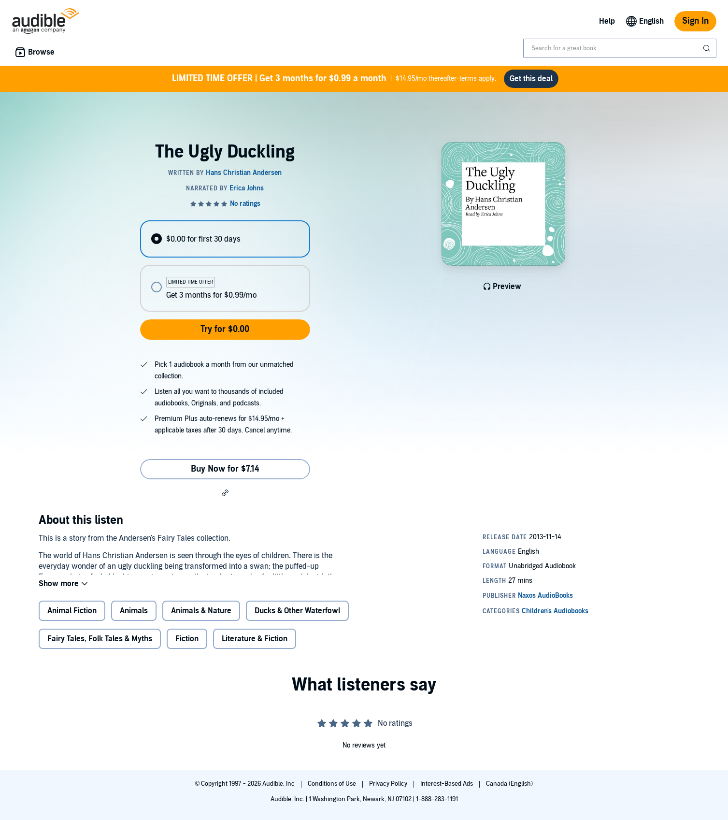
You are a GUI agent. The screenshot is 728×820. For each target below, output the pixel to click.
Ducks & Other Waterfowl (297, 618)
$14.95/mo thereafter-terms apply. (334, 78)
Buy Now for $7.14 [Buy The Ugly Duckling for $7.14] (225, 469)
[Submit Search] (707, 48)
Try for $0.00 (224, 329)
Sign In (695, 21)
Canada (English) (509, 784)
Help (607, 21)
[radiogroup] (225, 266)
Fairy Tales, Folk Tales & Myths (99, 646)
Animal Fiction (72, 618)
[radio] (225, 239)
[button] (225, 492)
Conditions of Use (332, 784)
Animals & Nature (201, 618)
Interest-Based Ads (447, 784)
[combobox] (619, 48)
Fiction (187, 646)
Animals (134, 618)
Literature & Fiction (254, 646)
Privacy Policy (389, 784)
